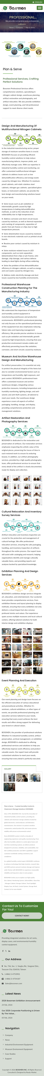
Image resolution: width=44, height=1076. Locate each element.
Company (19, 27)
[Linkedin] (9, 951)
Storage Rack (33, 886)
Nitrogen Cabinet (10, 883)
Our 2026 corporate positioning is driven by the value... (21, 1012)
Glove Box (36, 880)
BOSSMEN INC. (21, 1070)
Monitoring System (18, 880)
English (38, 2)
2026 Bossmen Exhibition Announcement (21, 1000)
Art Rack (15, 886)
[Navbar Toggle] (40, 8)
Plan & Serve (30, 27)
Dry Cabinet (8, 880)
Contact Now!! (22, 916)
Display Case (8, 886)
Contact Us (7, 889)
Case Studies (10, 1054)
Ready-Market (31, 1072)
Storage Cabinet (21, 883)
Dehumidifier (29, 880)
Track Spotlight (31, 883)
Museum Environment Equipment (19, 1049)
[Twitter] (6, 951)
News (7, 1040)
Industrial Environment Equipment (19, 1044)
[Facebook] (2, 951)
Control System (23, 886)
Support (8, 1058)
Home (11, 27)
